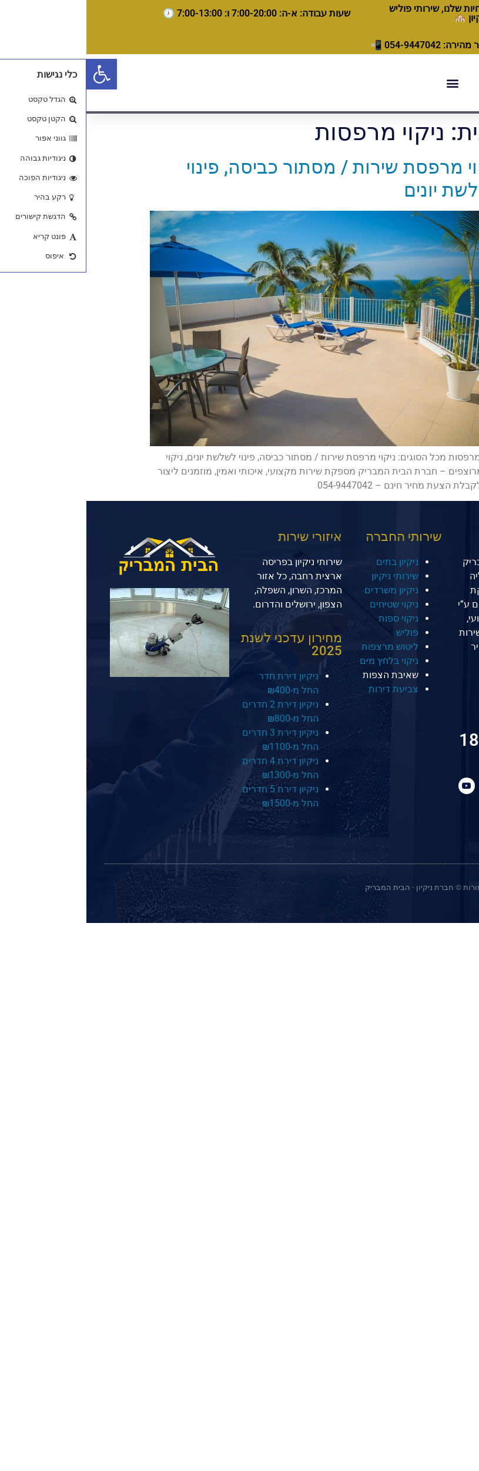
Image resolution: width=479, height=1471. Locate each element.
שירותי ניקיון (308, 576)
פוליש (321, 632)
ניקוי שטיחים (307, 604)
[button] (15, 74)
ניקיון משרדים (305, 590)
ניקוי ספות (312, 618)
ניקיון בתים (311, 561)
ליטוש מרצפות (303, 646)
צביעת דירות (307, 689)
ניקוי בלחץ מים (302, 660)
